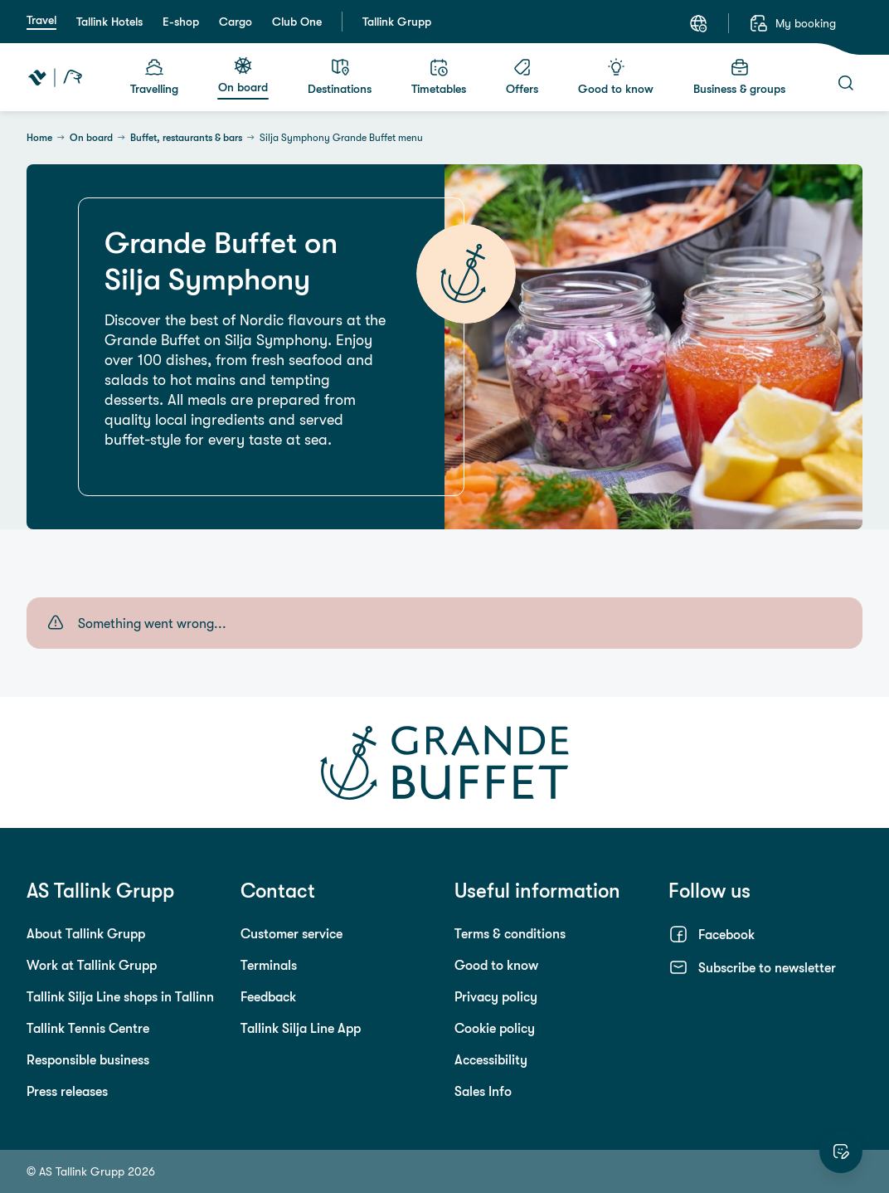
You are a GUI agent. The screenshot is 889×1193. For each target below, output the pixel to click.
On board (91, 138)
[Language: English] (698, 23)
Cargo (235, 21)
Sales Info (483, 1091)
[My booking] (792, 23)
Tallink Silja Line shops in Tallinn (120, 996)
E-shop (181, 21)
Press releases (67, 1091)
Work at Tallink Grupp (92, 964)
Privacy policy (495, 996)
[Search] (845, 83)
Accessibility (490, 1059)
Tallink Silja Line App (300, 1028)
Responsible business (88, 1059)
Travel (41, 20)
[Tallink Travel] (55, 77)
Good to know (496, 964)
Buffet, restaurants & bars (186, 138)
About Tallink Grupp (86, 933)
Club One (297, 21)
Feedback (268, 996)
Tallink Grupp (396, 21)
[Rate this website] (840, 1151)
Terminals (268, 964)
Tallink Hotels (109, 21)
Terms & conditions (510, 933)
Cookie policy (494, 1028)
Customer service (291, 933)
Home (39, 138)
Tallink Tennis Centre (88, 1028)
